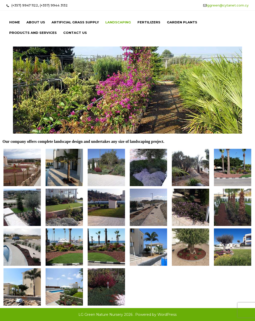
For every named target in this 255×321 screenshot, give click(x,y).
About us (35, 22)
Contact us (75, 33)
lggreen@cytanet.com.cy (227, 5)
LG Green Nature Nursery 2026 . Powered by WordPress (127, 314)
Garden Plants (182, 22)
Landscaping (118, 22)
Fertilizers (148, 22)
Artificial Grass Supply (75, 22)
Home (14, 22)
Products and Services (33, 33)
